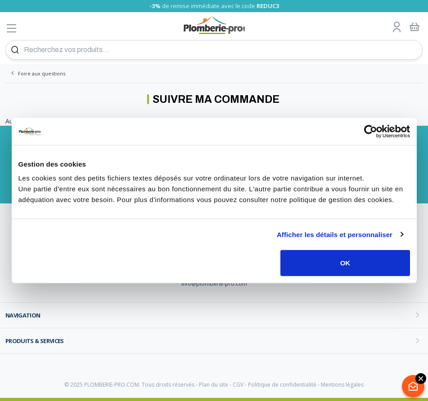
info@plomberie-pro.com (214, 283)
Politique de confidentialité (282, 384)
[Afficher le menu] (11, 28)
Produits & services (34, 341)
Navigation (23, 315)
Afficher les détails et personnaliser (334, 234)
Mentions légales (342, 384)
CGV (238, 384)
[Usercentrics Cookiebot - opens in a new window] (370, 131)
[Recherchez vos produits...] (214, 50)
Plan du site (213, 384)
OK (345, 263)
